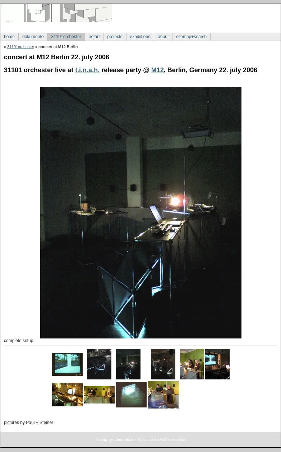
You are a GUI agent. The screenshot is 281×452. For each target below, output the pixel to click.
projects (114, 36)
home (9, 36)
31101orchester (66, 36)
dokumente (32, 36)
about (163, 36)
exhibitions (140, 36)
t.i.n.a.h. (87, 70)
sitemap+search (191, 36)
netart (94, 36)
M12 (157, 70)
